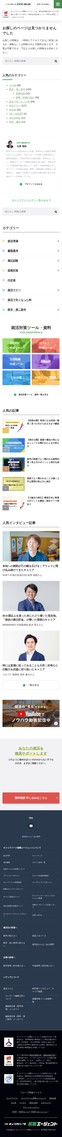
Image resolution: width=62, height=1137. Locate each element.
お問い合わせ (37, 915)
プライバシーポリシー (11, 876)
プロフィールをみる (31, 184)
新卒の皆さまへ (10, 936)
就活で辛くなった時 (19, 101)
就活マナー (15, 105)
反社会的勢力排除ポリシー (13, 906)
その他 (12, 85)
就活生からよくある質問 (31, 836)
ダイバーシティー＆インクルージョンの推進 (43, 897)
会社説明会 (15, 118)
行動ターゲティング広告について (43, 906)
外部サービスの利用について (14, 869)
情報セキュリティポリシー (13, 889)
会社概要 (6, 862)
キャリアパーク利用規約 (12, 882)
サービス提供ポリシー (11, 897)
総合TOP (6, 856)
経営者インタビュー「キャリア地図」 (43, 990)
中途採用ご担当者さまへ (43, 966)
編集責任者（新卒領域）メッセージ (14, 1007)
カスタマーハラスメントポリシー (14, 915)
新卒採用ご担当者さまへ (14, 966)
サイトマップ (37, 856)
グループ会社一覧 (38, 862)
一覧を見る (31, 685)
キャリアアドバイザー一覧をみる (30, 200)
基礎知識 (20, 93)
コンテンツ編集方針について (15, 997)
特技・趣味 (15, 122)
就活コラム (8, 988)
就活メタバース (39, 936)
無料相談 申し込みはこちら (31, 797)
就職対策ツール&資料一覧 (42, 1000)
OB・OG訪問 (16, 113)
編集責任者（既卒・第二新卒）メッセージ (15, 1017)
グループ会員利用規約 (40, 876)
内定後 (12, 109)
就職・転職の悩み (25, 97)
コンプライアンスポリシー (42, 882)
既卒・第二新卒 (17, 89)
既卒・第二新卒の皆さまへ (14, 944)
